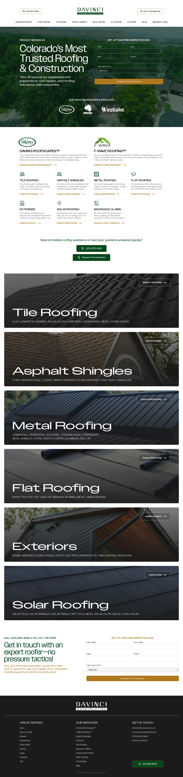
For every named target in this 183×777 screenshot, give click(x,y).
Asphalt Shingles (79, 22)
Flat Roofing (116, 22)
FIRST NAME (91, 642)
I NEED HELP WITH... (104, 66)
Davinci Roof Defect (85, 753)
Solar (144, 22)
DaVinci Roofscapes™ (86, 728)
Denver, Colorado (140, 740)
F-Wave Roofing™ (84, 732)
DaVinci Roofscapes (24, 22)
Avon (22, 728)
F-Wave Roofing (44, 22)
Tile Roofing (61, 22)
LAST (132, 47)
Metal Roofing (99, 22)
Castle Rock (25, 740)
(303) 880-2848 (139, 736)
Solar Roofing (82, 757)
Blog (78, 765)
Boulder (23, 736)
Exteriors (131, 22)
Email (99, 57)
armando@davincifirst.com (144, 732)
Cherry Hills (25, 744)
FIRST (99, 47)
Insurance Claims (160, 22)
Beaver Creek (26, 732)
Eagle (22, 753)
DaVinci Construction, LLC (143, 728)
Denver (23, 749)
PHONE (133, 57)
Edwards (24, 757)
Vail (21, 761)
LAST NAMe (138, 642)
